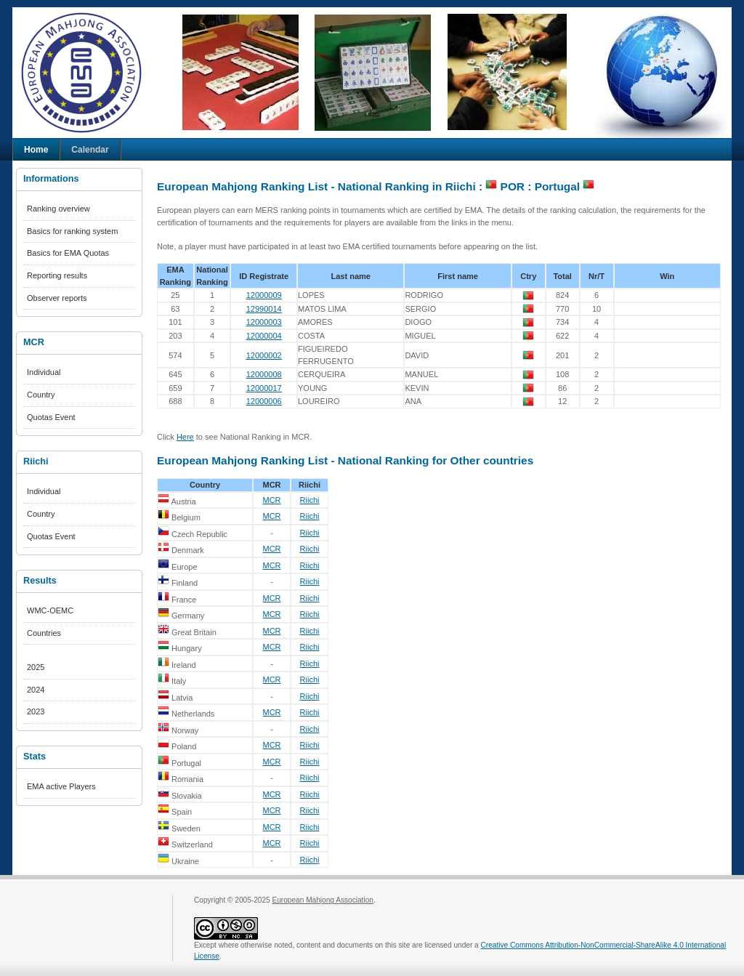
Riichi (310, 500)
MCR (271, 500)
